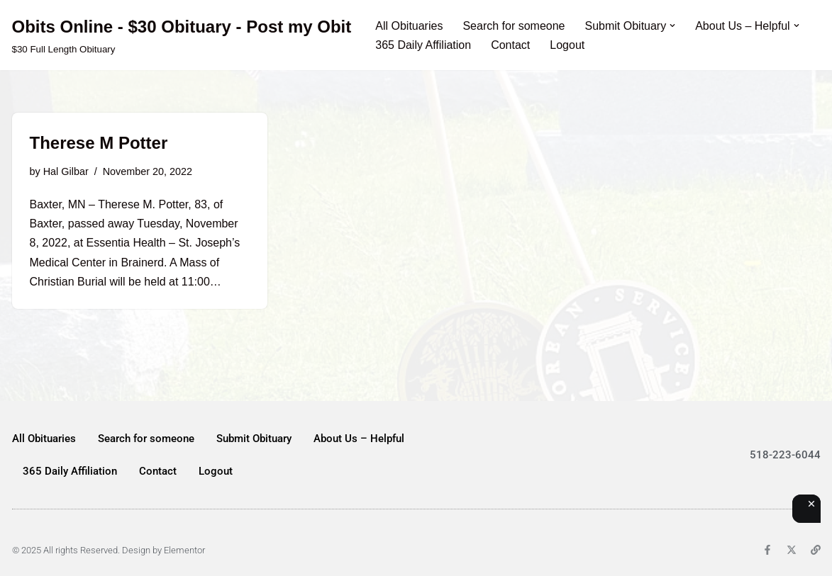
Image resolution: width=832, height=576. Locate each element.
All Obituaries (409, 26)
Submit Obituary (254, 438)
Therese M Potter (99, 142)
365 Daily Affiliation (423, 45)
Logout (567, 45)
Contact (510, 45)
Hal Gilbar (66, 171)
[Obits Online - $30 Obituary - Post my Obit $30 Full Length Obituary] (182, 35)
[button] (672, 25)
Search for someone (513, 26)
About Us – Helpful (359, 438)
